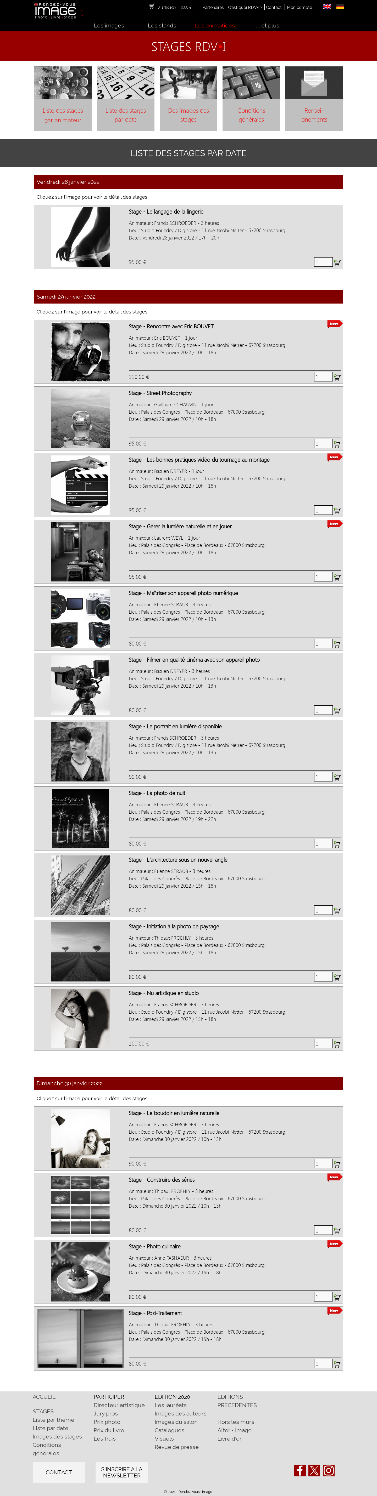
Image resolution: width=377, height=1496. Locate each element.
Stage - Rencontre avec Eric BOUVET (171, 326)
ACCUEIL (44, 1397)
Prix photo (107, 1422)
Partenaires (213, 7)
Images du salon (176, 1422)
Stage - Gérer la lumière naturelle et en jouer (180, 526)
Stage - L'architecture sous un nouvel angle (178, 859)
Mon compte (299, 7)
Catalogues (169, 1430)
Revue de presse (177, 1447)
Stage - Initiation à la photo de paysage (174, 926)
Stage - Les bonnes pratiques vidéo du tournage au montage (199, 459)
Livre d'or (230, 1438)
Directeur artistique (119, 1405)
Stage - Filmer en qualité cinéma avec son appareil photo (194, 659)
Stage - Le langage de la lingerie (166, 211)
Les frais (105, 1438)
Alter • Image (235, 1430)
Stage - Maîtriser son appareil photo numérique (183, 593)
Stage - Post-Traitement (155, 1313)
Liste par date (50, 1428)
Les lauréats (171, 1405)
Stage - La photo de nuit (157, 793)
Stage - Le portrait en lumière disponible (175, 726)
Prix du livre (109, 1430)
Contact (274, 7)
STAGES (43, 1411)
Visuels (164, 1438)
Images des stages (57, 1436)
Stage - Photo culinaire (155, 1246)
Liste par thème (53, 1420)
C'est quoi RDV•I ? (245, 7)
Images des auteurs (181, 1413)
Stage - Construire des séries (162, 1179)
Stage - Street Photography (160, 393)
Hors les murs (236, 1422)
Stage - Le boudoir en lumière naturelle (174, 1113)
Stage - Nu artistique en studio (164, 993)
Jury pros (106, 1413)
